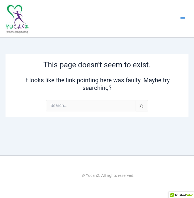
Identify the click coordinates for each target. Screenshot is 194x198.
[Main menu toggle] (182, 18)
